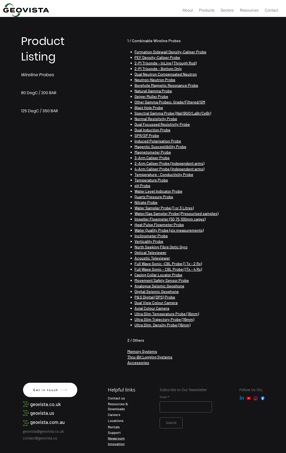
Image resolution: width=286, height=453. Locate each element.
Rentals (114, 427)
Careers (114, 414)
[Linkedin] (241, 398)
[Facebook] (262, 398)
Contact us (116, 398)
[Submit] (171, 422)
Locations (116, 420)
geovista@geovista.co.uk (43, 431)
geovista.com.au (47, 422)
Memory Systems (142, 351)
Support (114, 432)
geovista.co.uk (45, 404)
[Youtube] (248, 398)
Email (163, 397)
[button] (206, 10)
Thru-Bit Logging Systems (149, 356)
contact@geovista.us (40, 438)
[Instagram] (255, 398)
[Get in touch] (50, 390)
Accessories (138, 362)
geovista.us (42, 413)
